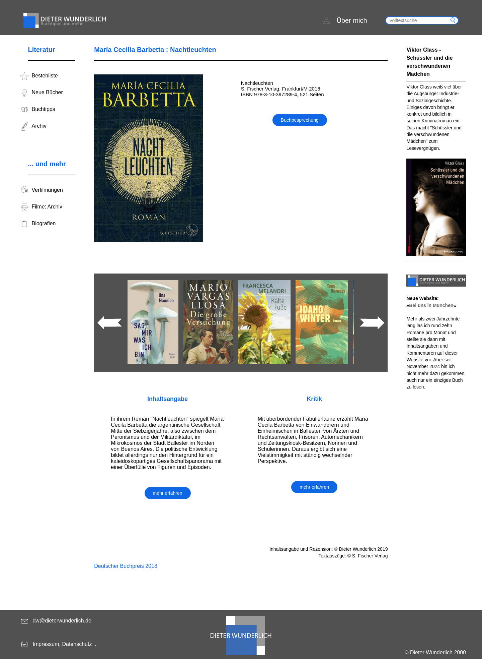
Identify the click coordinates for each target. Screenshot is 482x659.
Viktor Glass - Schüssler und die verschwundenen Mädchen (429, 62)
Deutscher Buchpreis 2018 (125, 566)
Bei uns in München (431, 305)
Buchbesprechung (300, 120)
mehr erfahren (167, 493)
